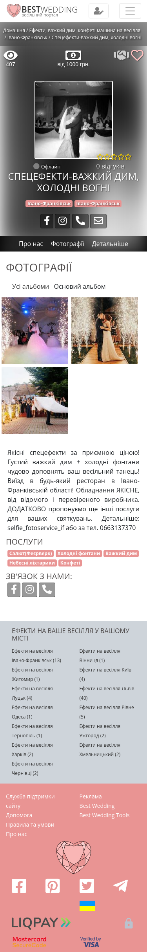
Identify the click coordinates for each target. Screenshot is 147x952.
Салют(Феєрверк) (30, 553)
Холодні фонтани (78, 553)
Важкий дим (121, 553)
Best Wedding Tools (105, 815)
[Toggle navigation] (99, 11)
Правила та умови (30, 824)
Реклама (91, 796)
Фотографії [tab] (67, 243)
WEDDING (50, 9)
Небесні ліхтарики (32, 562)
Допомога (19, 815)
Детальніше (110, 243)
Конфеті (70, 562)
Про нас (16, 834)
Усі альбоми (30, 286)
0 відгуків (110, 166)
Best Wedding (97, 805)
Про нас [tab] (31, 243)
